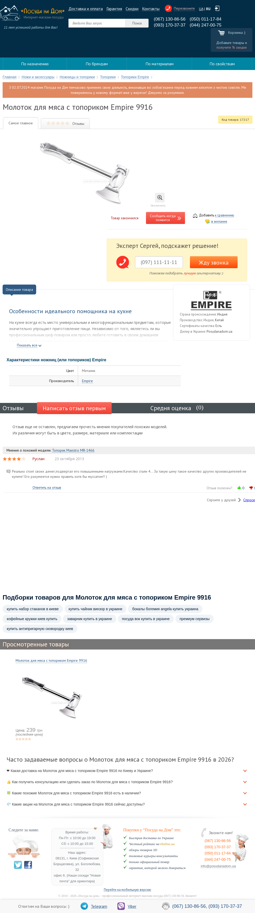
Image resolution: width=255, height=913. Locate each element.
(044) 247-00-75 (205, 25)
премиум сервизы (194, 619)
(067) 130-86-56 (170, 19)
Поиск (137, 23)
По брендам (97, 63)
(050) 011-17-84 (205, 19)
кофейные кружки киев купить (32, 619)
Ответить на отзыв (47, 488)
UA (201, 9)
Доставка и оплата (85, 9)
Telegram (93, 906)
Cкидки (132, 9)
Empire (87, 381)
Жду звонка (214, 262)
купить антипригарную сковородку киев (40, 629)
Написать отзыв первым (74, 408)
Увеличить (157, 200)
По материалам (159, 63)
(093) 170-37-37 (170, 25)
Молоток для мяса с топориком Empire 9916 (51, 660)
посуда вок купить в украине (146, 619)
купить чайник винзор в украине (96, 609)
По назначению (35, 63)
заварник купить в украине (89, 619)
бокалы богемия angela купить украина (165, 609)
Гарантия (114, 9)
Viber (126, 906)
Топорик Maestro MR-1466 (73, 450)
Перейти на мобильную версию (127, 890)
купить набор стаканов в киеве (33, 609)
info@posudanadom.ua (218, 866)
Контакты (151, 9)
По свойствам (222, 63)
